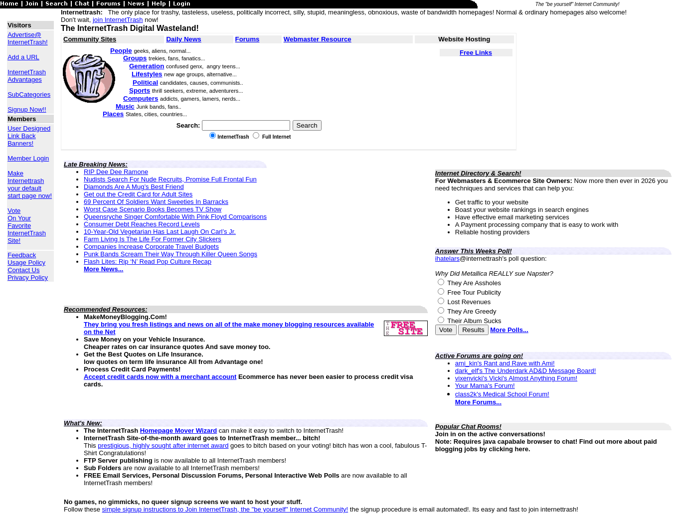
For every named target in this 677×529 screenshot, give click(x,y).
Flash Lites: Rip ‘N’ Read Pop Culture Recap (147, 261)
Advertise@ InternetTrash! (27, 38)
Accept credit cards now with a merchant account (160, 376)
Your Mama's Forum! (485, 385)
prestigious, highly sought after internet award (163, 445)
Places (113, 114)
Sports (139, 90)
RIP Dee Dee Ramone (116, 172)
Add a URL (23, 57)
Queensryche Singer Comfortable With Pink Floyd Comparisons (175, 216)
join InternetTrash (118, 19)
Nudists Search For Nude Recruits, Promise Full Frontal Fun (170, 179)
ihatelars (447, 258)
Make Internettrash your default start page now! (29, 184)
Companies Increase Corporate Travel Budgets (151, 246)
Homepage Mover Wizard (178, 430)
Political (145, 82)
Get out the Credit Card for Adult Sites (138, 194)
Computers (140, 98)
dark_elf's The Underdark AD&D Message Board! (525, 370)
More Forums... (478, 402)
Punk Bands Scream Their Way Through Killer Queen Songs (170, 254)
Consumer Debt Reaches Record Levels (142, 224)
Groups (135, 58)
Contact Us (23, 270)
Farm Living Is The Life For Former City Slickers (152, 239)
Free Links (476, 52)
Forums (247, 39)
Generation (146, 66)
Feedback (21, 255)
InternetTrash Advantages (26, 75)
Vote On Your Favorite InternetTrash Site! (26, 225)
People (121, 50)
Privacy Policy (27, 277)
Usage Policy (26, 262)
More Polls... (509, 330)
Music (125, 106)
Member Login (28, 158)
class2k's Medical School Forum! (502, 394)
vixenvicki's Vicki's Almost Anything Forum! (516, 378)
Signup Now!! (26, 109)
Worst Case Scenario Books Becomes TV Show (152, 209)
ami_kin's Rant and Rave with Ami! (505, 363)
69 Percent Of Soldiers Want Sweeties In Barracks (156, 201)
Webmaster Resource (317, 39)
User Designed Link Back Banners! (28, 136)
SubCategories (28, 94)
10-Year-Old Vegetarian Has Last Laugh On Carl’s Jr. (160, 231)
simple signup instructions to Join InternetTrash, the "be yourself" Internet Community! (225, 509)
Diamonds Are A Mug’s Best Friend (134, 186)
